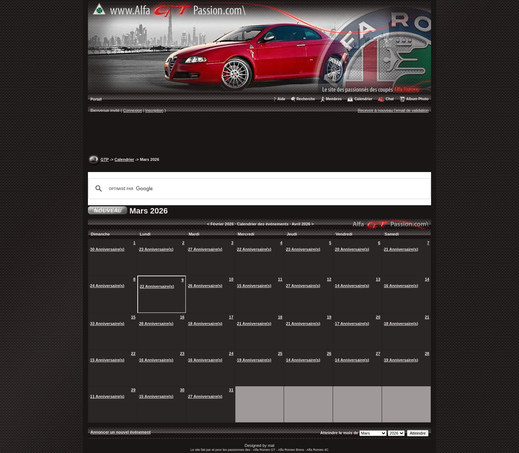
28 (427, 353)
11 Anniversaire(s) (107, 396)
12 (329, 279)
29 (133, 390)
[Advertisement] (259, 135)
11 (280, 279)
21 (427, 317)
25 (280, 353)
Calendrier (363, 99)
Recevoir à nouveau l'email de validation (393, 110)
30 (182, 390)
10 (231, 279)
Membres (334, 99)
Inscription (154, 110)
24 (231, 353)
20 (378, 317)
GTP (104, 159)
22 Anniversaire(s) (254, 249)
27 (378, 353)
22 (133, 353)
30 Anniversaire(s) (107, 249)
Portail (96, 99)
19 (329, 317)
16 (182, 317)
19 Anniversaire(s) (254, 360)
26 (329, 353)
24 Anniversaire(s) (107, 285)
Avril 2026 (301, 224)
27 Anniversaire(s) (205, 249)
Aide (281, 99)
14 (427, 279)
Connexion (132, 110)
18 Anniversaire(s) (205, 323)
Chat (390, 99)
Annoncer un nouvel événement (120, 432)
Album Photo (417, 99)
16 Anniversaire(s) (401, 285)
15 (133, 317)
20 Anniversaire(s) (352, 249)
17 (231, 317)
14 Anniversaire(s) (352, 285)
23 (182, 353)
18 (280, 317)
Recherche (306, 99)
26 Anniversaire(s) (205, 285)
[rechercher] (258, 188)
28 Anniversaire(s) (156, 323)
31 (231, 390)
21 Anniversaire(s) (401, 249)
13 (378, 279)
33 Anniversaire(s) (107, 323)
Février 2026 (222, 224)
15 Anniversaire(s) (254, 285)
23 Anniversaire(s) (156, 249)
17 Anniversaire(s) (352, 323)
